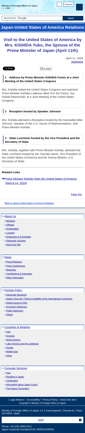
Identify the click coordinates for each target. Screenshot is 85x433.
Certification (12, 381)
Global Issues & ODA (16, 303)
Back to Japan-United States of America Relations (29, 203)
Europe (9, 348)
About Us (10, 216)
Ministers (10, 221)
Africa (9, 356)
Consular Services (15, 368)
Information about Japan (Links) (22, 385)
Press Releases (14, 262)
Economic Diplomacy (16, 307)
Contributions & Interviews (19, 274)
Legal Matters (16, 399)
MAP (41, 419)
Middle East (12, 352)
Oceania (10, 336)
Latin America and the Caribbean (22, 344)
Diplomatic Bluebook (16, 295)
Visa (8, 373)
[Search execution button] (73, 18)
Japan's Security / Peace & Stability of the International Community (39, 299)
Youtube (72, 9)
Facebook (62, 9)
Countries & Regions (17, 327)
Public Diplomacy (14, 311)
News (8, 257)
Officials (10, 225)
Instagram (67, 9)
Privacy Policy (49, 399)
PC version (59, 5)
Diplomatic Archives (16, 241)
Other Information (14, 278)
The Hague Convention (17, 388)
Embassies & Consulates (18, 237)
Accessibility (33, 399)
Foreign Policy (13, 290)
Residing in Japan (15, 377)
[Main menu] (79, 7)
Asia (8, 332)
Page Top (76, 194)
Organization (12, 229)
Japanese (69, 4)
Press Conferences (15, 266)
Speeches (11, 270)
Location (10, 233)
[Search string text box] (32, 18)
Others (9, 315)
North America (13, 340)
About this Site (13, 245)
